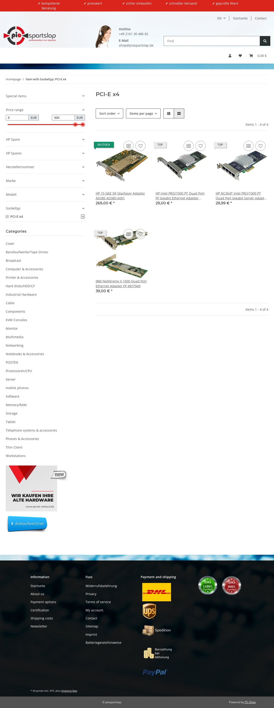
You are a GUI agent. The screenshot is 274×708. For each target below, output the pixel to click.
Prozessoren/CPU (19, 371)
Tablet (10, 422)
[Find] (212, 41)
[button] (230, 56)
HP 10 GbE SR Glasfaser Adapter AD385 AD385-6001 (120, 195)
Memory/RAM (16, 405)
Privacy (91, 594)
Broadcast (13, 260)
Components (15, 311)
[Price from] (17, 118)
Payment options (43, 602)
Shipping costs (42, 618)
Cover (10, 243)
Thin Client (14, 447)
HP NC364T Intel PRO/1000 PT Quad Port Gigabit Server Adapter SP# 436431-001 (241, 196)
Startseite (240, 18)
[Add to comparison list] (128, 146)
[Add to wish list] (140, 146)
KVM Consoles (16, 320)
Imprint (91, 634)
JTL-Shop (250, 702)
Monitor (12, 328)
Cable (10, 303)
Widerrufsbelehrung (101, 586)
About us (37, 594)
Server (11, 379)
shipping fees (69, 690)
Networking (14, 345)
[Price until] (63, 118)
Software (12, 396)
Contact (261, 18)
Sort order (107, 113)
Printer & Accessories (22, 277)
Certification (40, 610)
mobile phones (17, 388)
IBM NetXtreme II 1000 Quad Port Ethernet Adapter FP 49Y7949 (121, 283)
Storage (11, 413)
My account (94, 610)
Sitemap (92, 626)
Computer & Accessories (24, 269)
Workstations (16, 456)
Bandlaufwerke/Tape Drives (27, 252)
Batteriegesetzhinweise (103, 642)
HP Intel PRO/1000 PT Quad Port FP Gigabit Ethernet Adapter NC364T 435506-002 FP (180, 196)
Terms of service (98, 602)
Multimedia (14, 337)
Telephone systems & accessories (31, 430)
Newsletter (39, 626)
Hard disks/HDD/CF (20, 286)
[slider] (75, 124)
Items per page (141, 113)
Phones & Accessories (22, 439)
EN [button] (219, 18)
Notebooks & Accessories (25, 354)
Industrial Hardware (21, 294)
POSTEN (12, 362)
